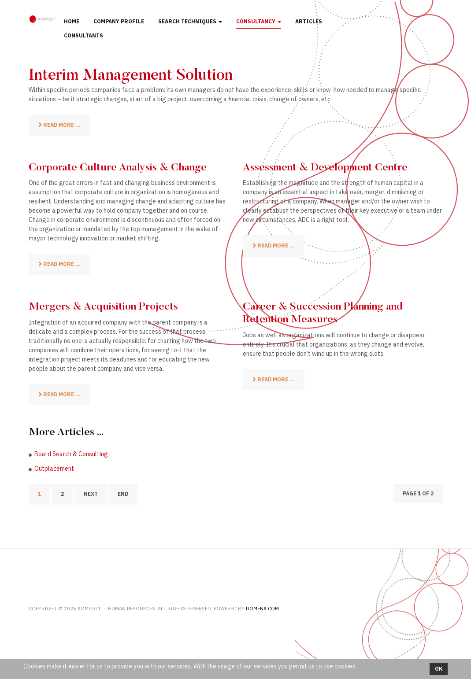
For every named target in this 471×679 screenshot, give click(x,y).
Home (71, 21)
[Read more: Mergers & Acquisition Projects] (59, 395)
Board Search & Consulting (71, 454)
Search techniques (190, 21)
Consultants (83, 35)
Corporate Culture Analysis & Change (118, 167)
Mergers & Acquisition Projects (103, 307)
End (123, 494)
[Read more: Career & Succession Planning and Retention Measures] (273, 380)
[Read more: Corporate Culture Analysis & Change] (59, 264)
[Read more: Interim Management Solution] (59, 125)
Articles (308, 21)
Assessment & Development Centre (325, 167)
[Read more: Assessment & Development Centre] (273, 246)
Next (91, 494)
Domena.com (262, 608)
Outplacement (54, 468)
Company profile (118, 21)
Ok (438, 668)
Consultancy (258, 21)
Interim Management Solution (131, 76)
